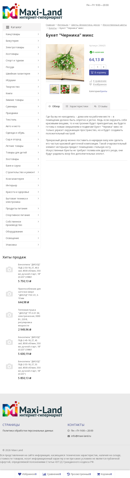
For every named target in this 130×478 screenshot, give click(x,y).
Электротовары (15, 47)
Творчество (13, 86)
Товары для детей (16, 152)
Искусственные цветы (115, 24)
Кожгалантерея (15, 178)
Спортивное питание (18, 215)
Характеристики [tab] (77, 106)
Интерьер (63, 24)
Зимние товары (15, 99)
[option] (54, 89)
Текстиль (11, 119)
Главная (50, 24)
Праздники (12, 113)
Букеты (53, 27)
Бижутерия (12, 40)
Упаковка (11, 244)
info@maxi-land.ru (81, 436)
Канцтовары (13, 34)
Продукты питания (16, 208)
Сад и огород (13, 139)
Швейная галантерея (18, 73)
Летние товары (14, 145)
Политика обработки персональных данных (28, 430)
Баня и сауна (13, 165)
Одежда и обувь (15, 132)
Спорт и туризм (15, 60)
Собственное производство (14, 223)
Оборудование (14, 231)
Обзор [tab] (54, 106)
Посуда (10, 67)
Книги (9, 93)
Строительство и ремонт (20, 172)
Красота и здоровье (17, 191)
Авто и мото (13, 126)
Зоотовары (12, 159)
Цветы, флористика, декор (85, 24)
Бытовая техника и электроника (17, 200)
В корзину (98, 72)
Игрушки (11, 80)
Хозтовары (12, 53)
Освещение (12, 238)
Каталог (13, 27)
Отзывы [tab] (100, 106)
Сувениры (11, 106)
